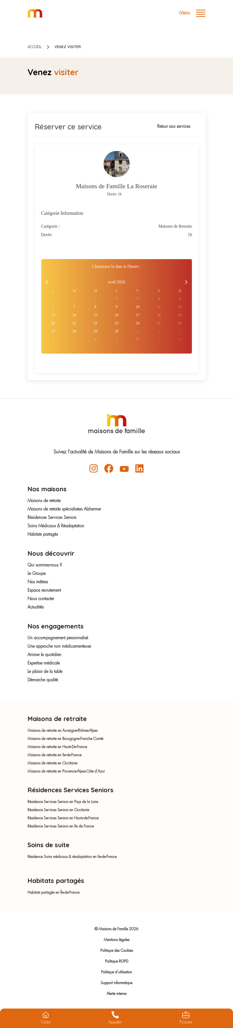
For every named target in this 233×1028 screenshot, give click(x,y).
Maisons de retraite (44, 501)
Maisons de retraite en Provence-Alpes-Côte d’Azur (66, 771)
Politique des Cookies (116, 951)
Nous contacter (41, 599)
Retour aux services (173, 127)
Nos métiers (38, 582)
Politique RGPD (116, 961)
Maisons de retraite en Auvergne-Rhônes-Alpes (62, 731)
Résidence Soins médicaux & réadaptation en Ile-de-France (72, 857)
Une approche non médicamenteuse (59, 647)
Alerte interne (116, 994)
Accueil (35, 46)
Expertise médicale (44, 663)
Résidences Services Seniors (52, 518)
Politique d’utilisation (116, 972)
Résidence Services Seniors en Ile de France (61, 826)
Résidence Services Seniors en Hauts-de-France (63, 818)
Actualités (36, 607)
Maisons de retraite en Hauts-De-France (57, 747)
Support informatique (116, 983)
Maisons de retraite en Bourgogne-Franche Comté (65, 739)
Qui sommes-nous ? (45, 565)
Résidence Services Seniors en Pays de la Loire (63, 802)
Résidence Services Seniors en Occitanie (58, 810)
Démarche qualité (43, 680)
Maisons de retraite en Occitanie (52, 763)
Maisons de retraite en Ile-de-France (55, 755)
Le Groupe (37, 574)
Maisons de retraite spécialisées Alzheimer (64, 509)
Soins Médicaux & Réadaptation (56, 526)
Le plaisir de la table (45, 672)
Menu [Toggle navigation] (192, 13)
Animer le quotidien (44, 655)
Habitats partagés (43, 535)
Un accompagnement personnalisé (58, 638)
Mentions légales (116, 940)
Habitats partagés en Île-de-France (53, 892)
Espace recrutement (44, 591)
